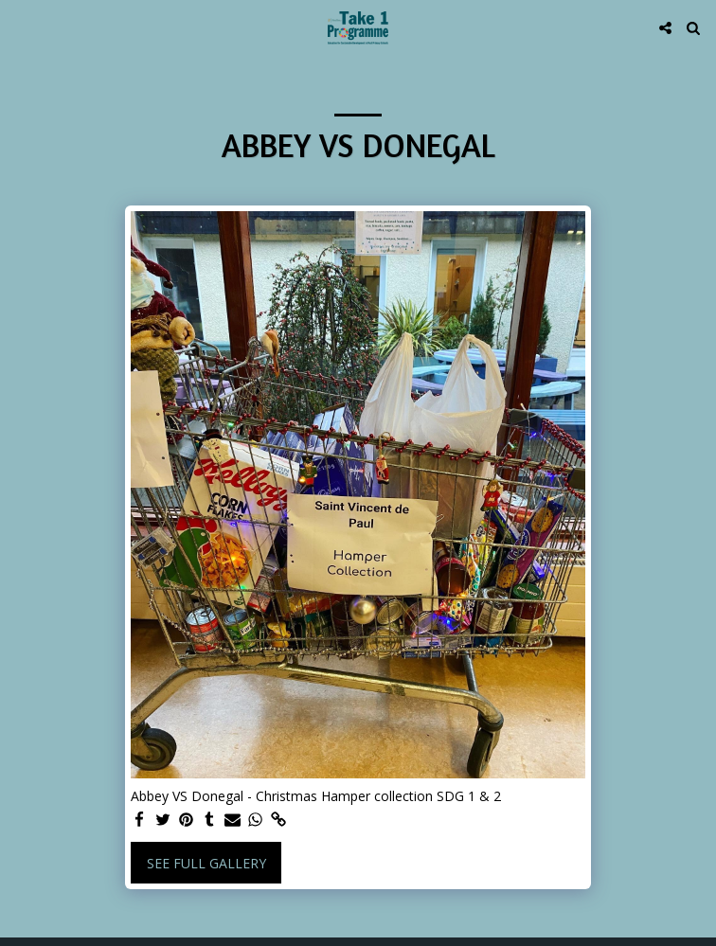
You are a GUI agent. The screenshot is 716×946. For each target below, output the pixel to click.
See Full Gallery (206, 863)
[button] (21, 27)
